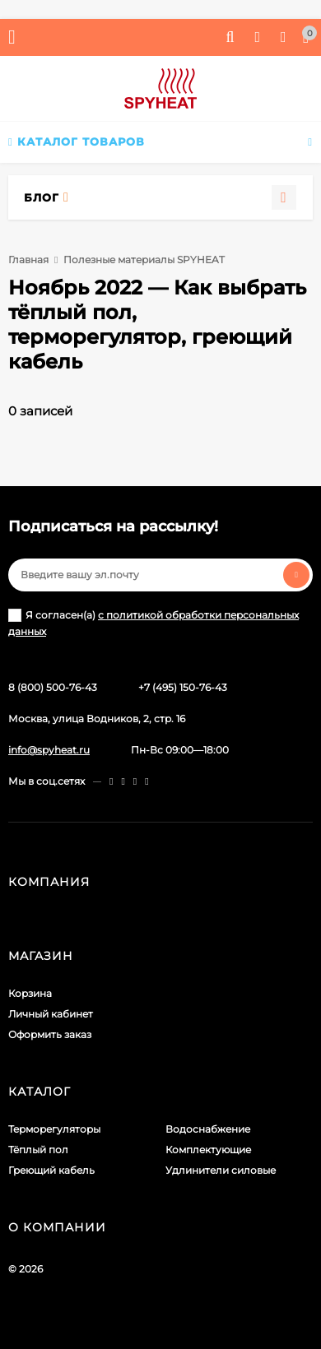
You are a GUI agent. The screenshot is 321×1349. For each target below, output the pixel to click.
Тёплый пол (38, 1149)
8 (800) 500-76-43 (52, 687)
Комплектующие (208, 1149)
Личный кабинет (50, 1014)
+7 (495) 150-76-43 (182, 687)
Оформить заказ (49, 1034)
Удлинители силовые (220, 1170)
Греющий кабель (51, 1170)
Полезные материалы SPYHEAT (144, 259)
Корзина (30, 993)
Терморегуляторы (54, 1129)
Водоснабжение (207, 1129)
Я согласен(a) (153, 623)
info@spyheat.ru (49, 750)
